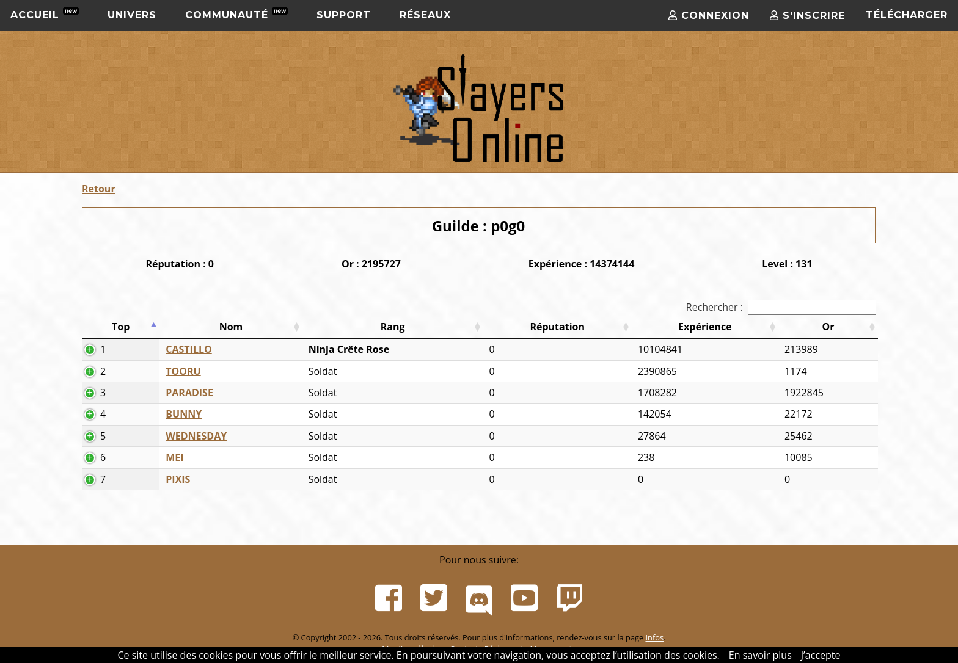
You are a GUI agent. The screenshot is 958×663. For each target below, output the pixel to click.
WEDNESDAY (196, 436)
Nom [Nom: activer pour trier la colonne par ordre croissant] (231, 326)
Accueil (44, 14)
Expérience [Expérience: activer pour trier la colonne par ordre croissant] (705, 326)
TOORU (183, 371)
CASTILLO (188, 349)
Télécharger (907, 15)
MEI (174, 457)
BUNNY (184, 414)
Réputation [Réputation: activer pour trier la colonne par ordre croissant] (557, 326)
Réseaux (425, 15)
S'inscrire (807, 15)
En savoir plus (760, 655)
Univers (132, 15)
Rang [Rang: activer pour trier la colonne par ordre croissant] (393, 326)
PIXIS (178, 479)
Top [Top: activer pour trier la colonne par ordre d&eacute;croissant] (121, 326)
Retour (98, 188)
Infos (654, 637)
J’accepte (821, 655)
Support (343, 15)
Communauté (236, 14)
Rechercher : (781, 307)
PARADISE (189, 392)
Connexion (708, 15)
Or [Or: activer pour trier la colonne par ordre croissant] (828, 326)
